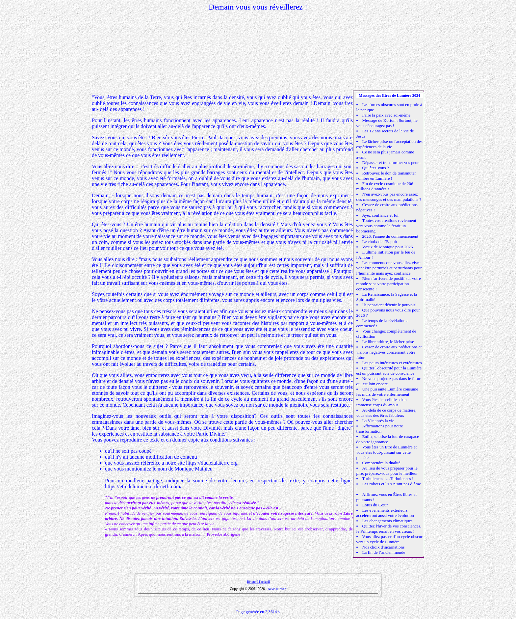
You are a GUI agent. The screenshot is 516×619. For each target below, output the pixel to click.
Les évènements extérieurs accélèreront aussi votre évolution (385, 513)
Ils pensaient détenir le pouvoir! (389, 304)
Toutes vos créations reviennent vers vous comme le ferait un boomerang (386, 225)
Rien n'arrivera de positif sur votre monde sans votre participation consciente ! (388, 283)
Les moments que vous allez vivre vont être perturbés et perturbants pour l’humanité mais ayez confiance (389, 268)
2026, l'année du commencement (390, 236)
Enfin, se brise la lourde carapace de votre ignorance (387, 439)
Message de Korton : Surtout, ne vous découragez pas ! (387, 123)
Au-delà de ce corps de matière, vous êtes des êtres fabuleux (386, 413)
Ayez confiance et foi (380, 215)
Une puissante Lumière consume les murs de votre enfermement (387, 392)
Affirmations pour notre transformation (379, 428)
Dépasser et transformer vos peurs (391, 162)
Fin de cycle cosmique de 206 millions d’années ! (384, 186)
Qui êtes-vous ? (375, 167)
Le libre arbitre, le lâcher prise (388, 341)
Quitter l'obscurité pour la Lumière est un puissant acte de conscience (389, 370)
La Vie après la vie (378, 420)
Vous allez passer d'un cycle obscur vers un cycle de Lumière (389, 539)
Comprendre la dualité (381, 462)
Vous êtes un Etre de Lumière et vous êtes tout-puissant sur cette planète (386, 452)
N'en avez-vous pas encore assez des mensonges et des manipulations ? (389, 197)
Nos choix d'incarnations (383, 547)
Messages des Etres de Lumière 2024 (389, 95)
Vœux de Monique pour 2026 (387, 246)
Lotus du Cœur (375, 504)
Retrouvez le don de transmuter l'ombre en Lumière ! (386, 176)
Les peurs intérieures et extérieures (392, 362)
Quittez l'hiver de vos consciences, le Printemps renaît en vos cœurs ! (389, 529)
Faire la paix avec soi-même (386, 115)
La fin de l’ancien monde (383, 552)
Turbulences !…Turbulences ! (388, 478)
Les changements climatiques (387, 520)
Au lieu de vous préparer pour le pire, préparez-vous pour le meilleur (387, 471)
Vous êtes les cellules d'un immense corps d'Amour (381, 402)
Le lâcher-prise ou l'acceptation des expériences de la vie (389, 144)
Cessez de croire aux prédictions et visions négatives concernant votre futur (389, 352)
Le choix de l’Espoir (380, 241)
